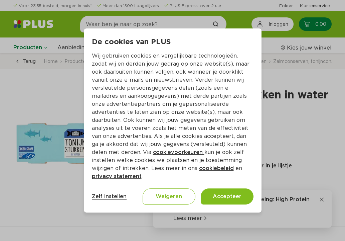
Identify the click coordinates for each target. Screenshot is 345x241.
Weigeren (169, 196)
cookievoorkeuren (178, 152)
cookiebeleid (216, 168)
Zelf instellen (109, 196)
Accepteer (227, 196)
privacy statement (117, 176)
